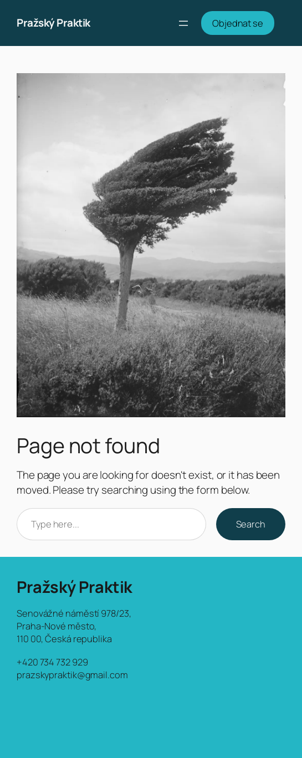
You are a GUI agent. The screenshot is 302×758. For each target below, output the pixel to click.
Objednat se (237, 23)
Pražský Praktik (53, 23)
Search (250, 524)
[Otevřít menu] (183, 23)
